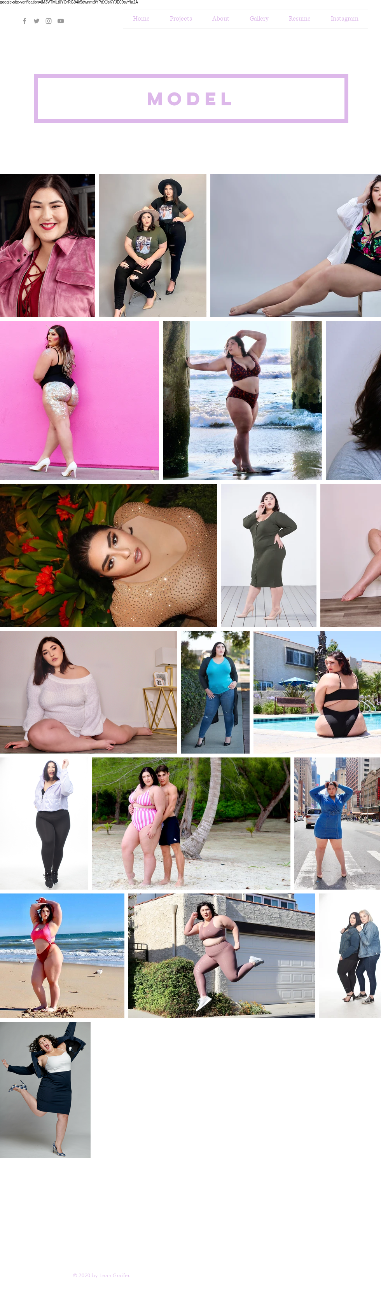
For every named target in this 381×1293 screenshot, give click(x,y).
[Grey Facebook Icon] (24, 21)
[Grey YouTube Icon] (61, 21)
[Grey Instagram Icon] (48, 21)
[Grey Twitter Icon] (36, 21)
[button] (220, 18)
